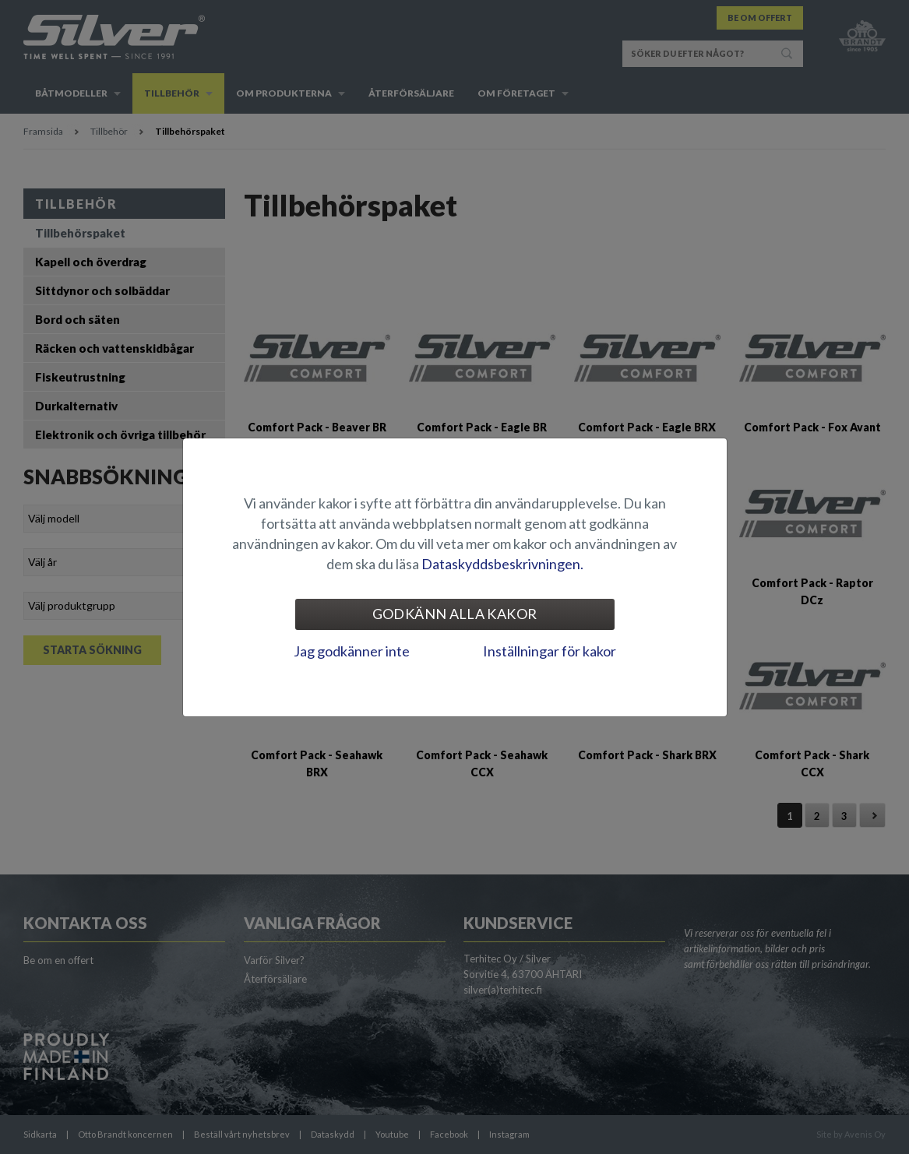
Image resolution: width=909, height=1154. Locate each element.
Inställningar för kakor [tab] (549, 651)
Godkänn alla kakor (454, 613)
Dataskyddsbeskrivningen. (502, 563)
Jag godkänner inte (352, 651)
